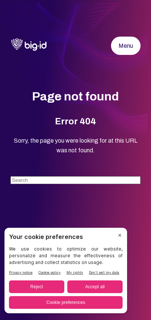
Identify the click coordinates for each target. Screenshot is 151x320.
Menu (125, 46)
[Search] (75, 180)
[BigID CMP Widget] (66, 272)
